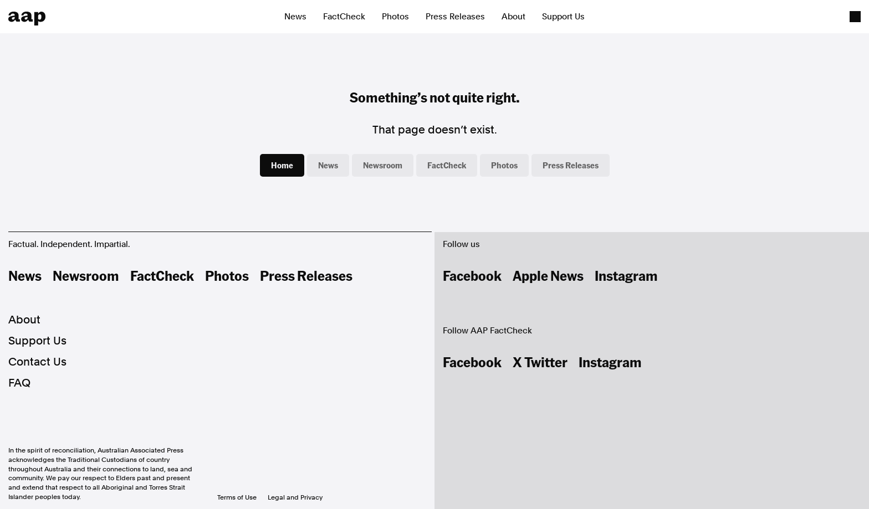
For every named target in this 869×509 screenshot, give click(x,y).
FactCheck (344, 17)
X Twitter (540, 362)
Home (282, 165)
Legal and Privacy (295, 497)
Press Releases (455, 17)
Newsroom (382, 165)
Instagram (626, 275)
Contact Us (37, 361)
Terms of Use (237, 497)
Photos (395, 17)
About (513, 17)
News (295, 17)
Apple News (548, 275)
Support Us (563, 17)
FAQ (19, 382)
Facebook (472, 275)
